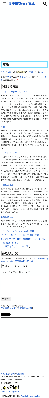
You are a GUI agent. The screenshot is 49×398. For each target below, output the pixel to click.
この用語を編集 (8, 374)
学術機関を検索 (8, 308)
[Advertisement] (24, 34)
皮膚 (3, 72)
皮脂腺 (41, 239)
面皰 (19, 239)
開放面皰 (27, 239)
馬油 (3, 126)
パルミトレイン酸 (9, 153)
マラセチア (17, 231)
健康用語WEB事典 (21, 4)
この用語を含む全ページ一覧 (14, 246)
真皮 (9, 72)
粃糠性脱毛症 (7, 217)
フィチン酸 (20, 235)
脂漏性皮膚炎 (7, 185)
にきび (15, 243)
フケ (3, 231)
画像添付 (20, 374)
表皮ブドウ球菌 (8, 239)
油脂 (41, 72)
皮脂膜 (22, 77)
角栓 (8, 231)
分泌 (31, 72)
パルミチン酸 (7, 235)
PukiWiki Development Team (31, 396)
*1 (17, 80)
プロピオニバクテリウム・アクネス (17, 92)
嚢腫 (32, 231)
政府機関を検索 (25, 308)
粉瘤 (26, 231)
